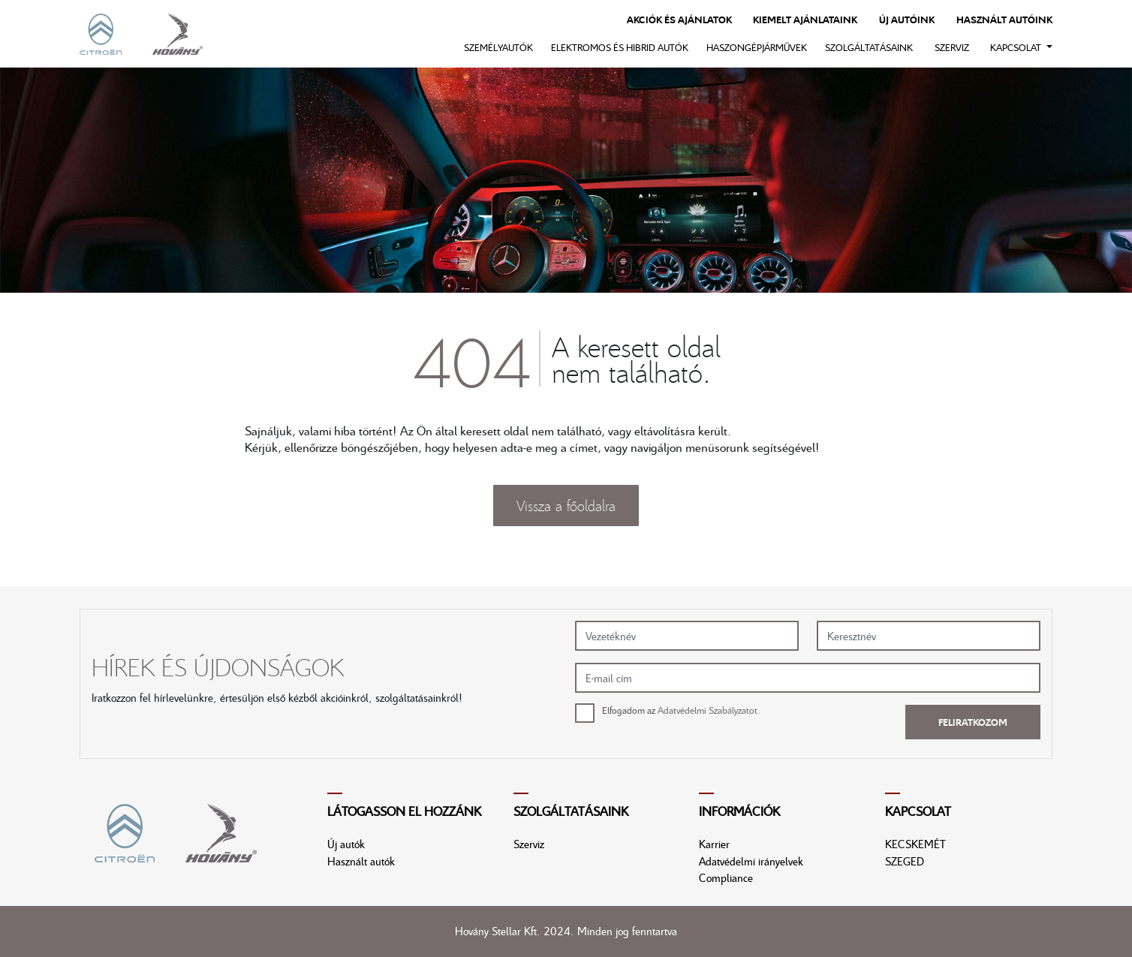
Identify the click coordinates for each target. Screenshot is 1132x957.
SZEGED (904, 860)
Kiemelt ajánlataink (805, 19)
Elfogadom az (681, 710)
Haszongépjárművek (756, 47)
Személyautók (498, 47)
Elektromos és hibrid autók (619, 47)
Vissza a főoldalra (566, 505)
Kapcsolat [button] (1016, 47)
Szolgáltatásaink (869, 47)
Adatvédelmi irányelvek (751, 860)
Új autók (346, 843)
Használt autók (361, 860)
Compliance (726, 877)
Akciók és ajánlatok (679, 19)
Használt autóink (1004, 19)
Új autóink (907, 19)
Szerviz (952, 47)
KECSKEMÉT (915, 843)
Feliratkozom (972, 722)
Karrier (714, 843)
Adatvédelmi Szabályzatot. (709, 710)
